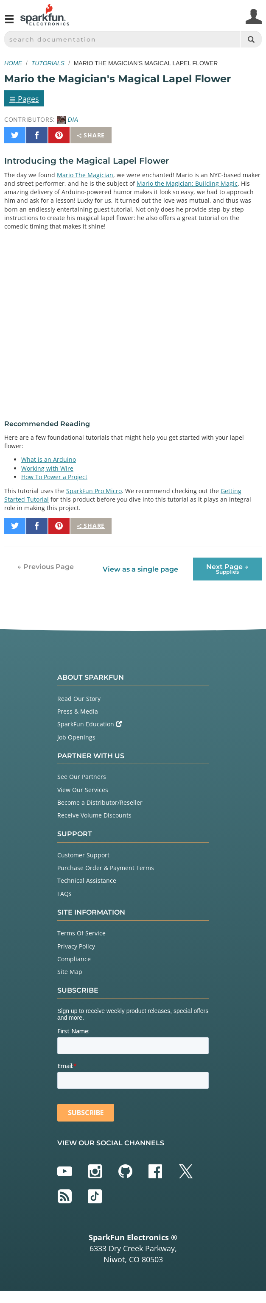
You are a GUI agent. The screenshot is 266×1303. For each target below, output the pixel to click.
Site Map (69, 972)
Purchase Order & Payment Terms (105, 868)
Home (13, 63)
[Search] (251, 39)
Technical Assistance (86, 880)
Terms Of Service (81, 933)
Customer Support (83, 855)
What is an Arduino (48, 459)
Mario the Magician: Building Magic (187, 183)
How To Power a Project (54, 477)
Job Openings (76, 737)
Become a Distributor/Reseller (100, 802)
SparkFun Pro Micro (94, 491)
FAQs (64, 894)
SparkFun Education (89, 724)
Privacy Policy (76, 946)
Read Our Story (79, 699)
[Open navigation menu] (9, 22)
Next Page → (227, 569)
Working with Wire (47, 468)
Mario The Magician (85, 175)
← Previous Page (45, 567)
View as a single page (140, 569)
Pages (24, 98)
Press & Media (77, 711)
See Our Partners (81, 777)
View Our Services (82, 790)
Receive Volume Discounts (94, 815)
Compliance (74, 959)
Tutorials (47, 63)
